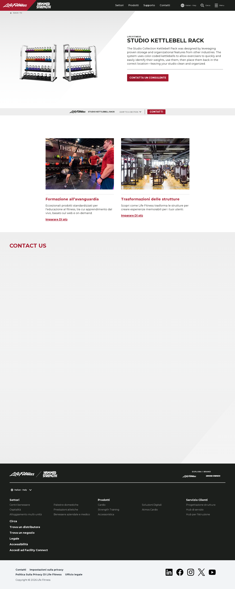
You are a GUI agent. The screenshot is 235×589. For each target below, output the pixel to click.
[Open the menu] (219, 5)
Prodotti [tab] (133, 5)
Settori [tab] (119, 5)
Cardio (102, 504)
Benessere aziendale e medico (72, 514)
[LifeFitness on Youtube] (212, 573)
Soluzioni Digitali (152, 504)
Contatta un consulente (147, 77)
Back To (16, 13)
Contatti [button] (21, 569)
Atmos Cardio (150, 509)
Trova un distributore (25, 527)
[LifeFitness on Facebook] (179, 573)
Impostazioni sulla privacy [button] (46, 569)
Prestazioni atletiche (66, 509)
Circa (13, 521)
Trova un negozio (22, 532)
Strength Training (108, 509)
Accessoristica (106, 514)
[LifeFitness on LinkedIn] (169, 573)
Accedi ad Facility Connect (29, 550)
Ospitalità (15, 509)
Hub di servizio (195, 509)
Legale (14, 538)
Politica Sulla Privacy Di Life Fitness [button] (39, 574)
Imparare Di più (56, 219)
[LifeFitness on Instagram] (190, 573)
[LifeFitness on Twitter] (201, 573)
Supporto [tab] (149, 5)
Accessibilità (19, 544)
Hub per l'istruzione (198, 514)
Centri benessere (20, 504)
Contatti (165, 5)
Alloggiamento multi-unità (26, 514)
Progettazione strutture (201, 504)
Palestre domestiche (66, 504)
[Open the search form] (205, 5)
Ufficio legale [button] (73, 574)
